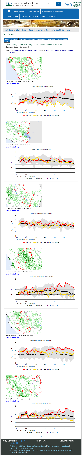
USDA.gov (22, 446)
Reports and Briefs (19, 11)
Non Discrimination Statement (47, 450)
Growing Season (51, 39)
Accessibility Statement (17, 450)
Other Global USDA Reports (29, 16)
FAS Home (8, 30)
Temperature (23, 39)
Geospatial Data (13, 16)
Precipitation (14, 39)
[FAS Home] (17, 3)
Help (43, 16)
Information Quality (64, 450)
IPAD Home (21, 30)
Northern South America (58, 30)
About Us (52, 16)
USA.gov (13, 452)
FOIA (31, 448)
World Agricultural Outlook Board (58, 446)
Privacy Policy (30, 450)
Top (41, 436)
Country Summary (34, 11)
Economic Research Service (36, 446)
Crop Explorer (36, 30)
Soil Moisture (31, 39)
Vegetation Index (41, 39)
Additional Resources (62, 39)
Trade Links (24, 448)
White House (21, 452)
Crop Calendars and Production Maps (53, 11)
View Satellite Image (12, 83)
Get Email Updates (67, 441)
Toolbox (7, 39)
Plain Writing (14, 448)
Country (7, 41)
